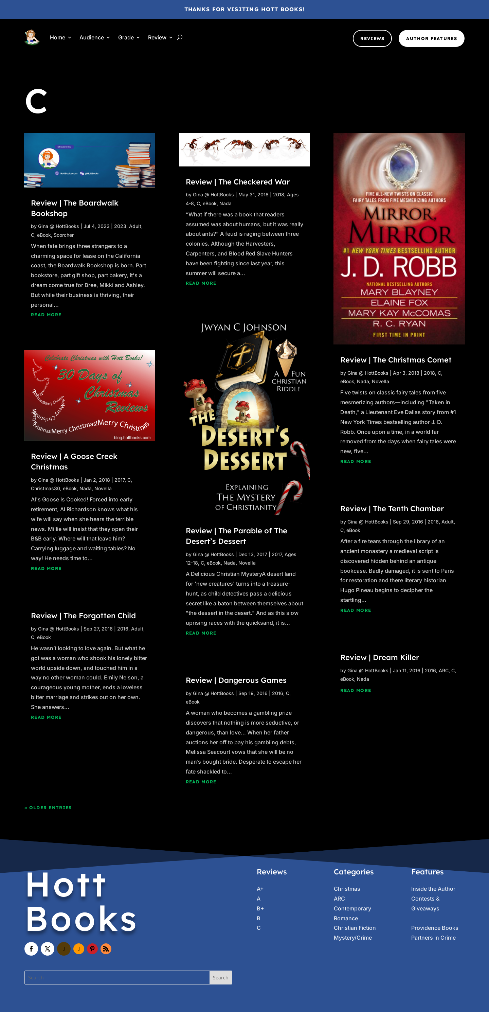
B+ (260, 908)
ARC (444, 670)
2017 (119, 480)
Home (57, 37)
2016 (122, 629)
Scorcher (64, 235)
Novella (103, 488)
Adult (135, 226)
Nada (85, 488)
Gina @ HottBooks (58, 226)
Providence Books (434, 927)
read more (46, 314)
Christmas (347, 888)
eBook (44, 235)
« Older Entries (48, 807)
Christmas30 (45, 488)
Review (157, 37)
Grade (126, 37)
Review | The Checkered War (238, 182)
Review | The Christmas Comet (396, 360)
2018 (278, 194)
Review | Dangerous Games (236, 680)
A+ (260, 888)
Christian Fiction (355, 927)
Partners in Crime (433, 937)
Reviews (372, 38)
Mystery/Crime (353, 937)
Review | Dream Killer (379, 657)
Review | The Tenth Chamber (392, 508)
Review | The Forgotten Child (83, 615)
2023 (120, 226)
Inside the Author (433, 888)
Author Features (431, 38)
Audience (91, 37)
